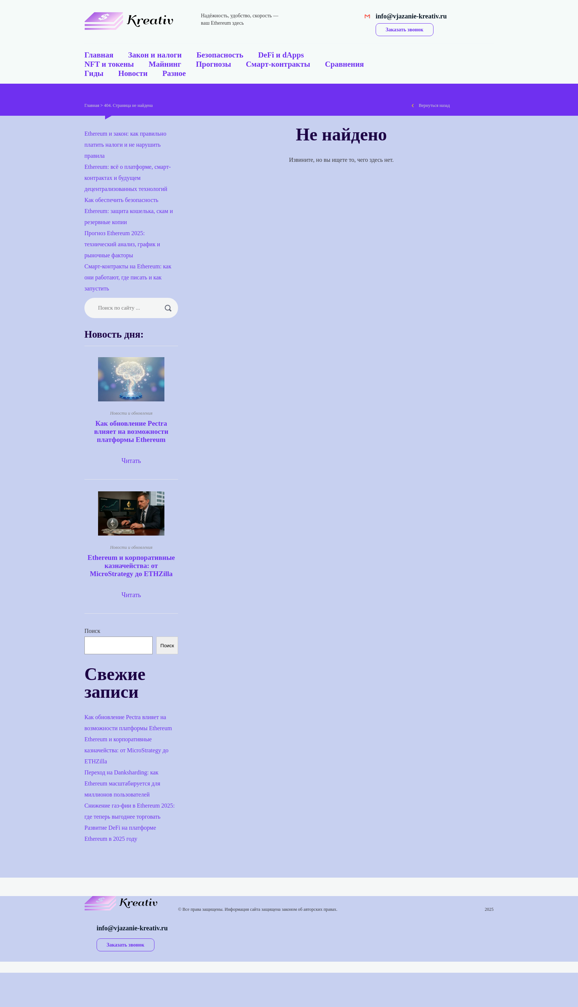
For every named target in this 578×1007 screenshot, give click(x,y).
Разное (174, 73)
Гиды (94, 73)
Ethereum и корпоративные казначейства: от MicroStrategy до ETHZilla (131, 566)
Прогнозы (213, 64)
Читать (131, 460)
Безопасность (219, 54)
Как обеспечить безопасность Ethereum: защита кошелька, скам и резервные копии (128, 211)
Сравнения (344, 64)
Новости (133, 73)
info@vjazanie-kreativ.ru (411, 16)
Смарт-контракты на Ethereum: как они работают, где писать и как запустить (127, 277)
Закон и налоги (155, 54)
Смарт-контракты (278, 64)
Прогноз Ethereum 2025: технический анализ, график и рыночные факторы (122, 244)
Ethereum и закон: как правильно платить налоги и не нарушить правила (125, 144)
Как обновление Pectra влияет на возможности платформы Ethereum (131, 431)
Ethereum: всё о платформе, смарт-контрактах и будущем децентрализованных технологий (127, 178)
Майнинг (165, 64)
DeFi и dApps (281, 54)
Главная (99, 54)
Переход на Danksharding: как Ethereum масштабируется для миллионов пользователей (122, 783)
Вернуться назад (434, 105)
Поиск (92, 631)
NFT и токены (109, 64)
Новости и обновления (131, 413)
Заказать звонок (405, 29)
